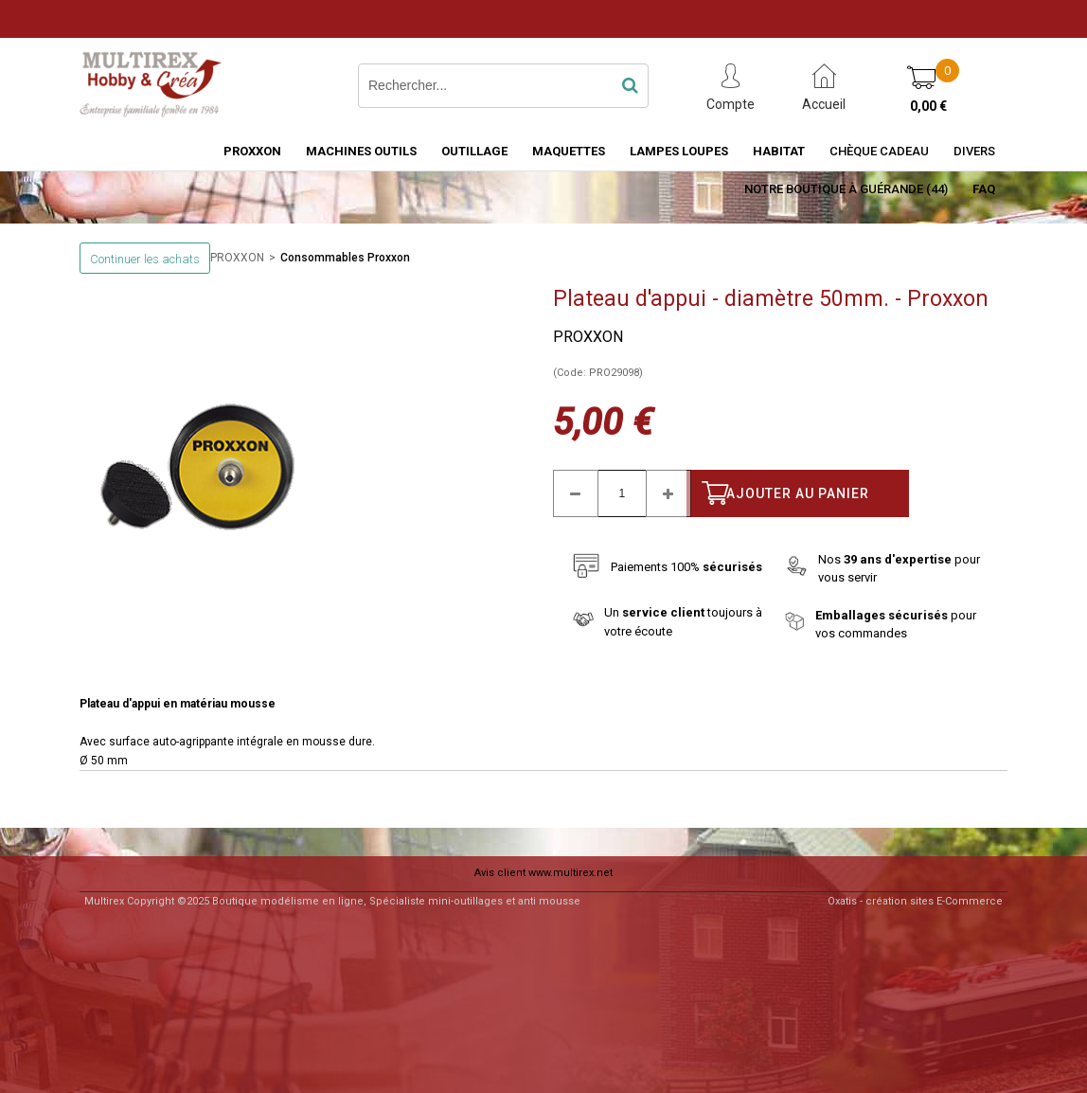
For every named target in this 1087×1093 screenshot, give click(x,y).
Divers (974, 151)
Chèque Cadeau (879, 151)
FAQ (983, 189)
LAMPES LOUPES (679, 151)
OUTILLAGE (474, 151)
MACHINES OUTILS (361, 151)
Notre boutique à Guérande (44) (846, 189)
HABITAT (779, 151)
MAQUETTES (568, 151)
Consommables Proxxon (345, 257)
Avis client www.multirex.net (543, 873)
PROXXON (252, 151)
